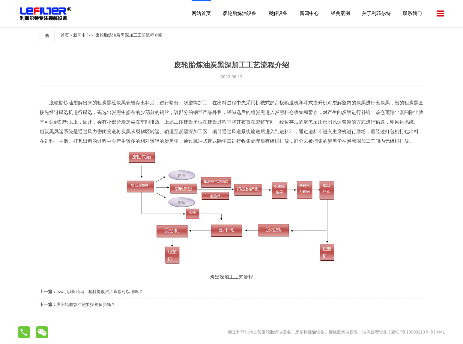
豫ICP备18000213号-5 (412, 332)
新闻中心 (309, 13)
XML (440, 332)
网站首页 (201, 13)
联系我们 (412, 13)
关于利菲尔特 (376, 13)
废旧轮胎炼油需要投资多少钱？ (85, 304)
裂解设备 (278, 13)
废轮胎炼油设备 (239, 13)
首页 (65, 35)
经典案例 (340, 13)
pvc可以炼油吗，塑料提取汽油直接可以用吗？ (99, 291)
